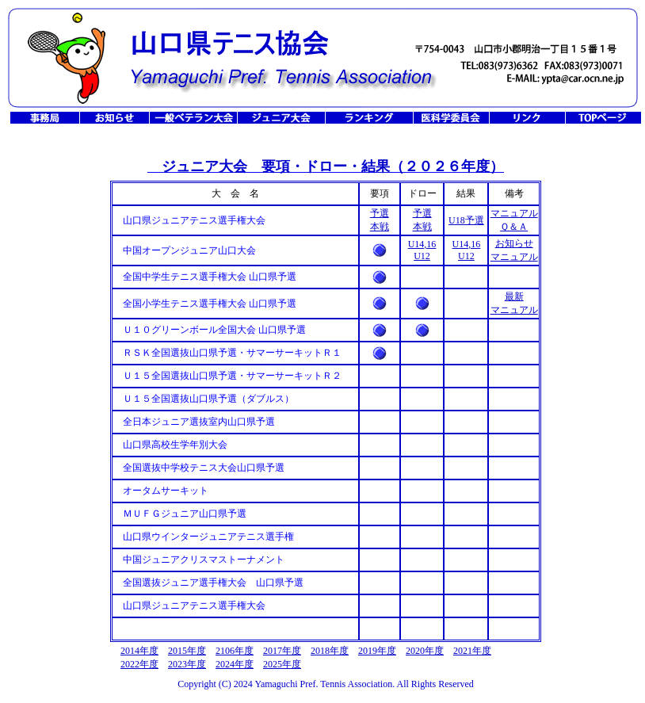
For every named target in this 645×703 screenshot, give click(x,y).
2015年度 (187, 650)
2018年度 (330, 650)
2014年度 (139, 650)
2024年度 (235, 664)
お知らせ (514, 243)
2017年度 (282, 650)
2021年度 (472, 650)
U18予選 (466, 220)
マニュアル (514, 213)
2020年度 (425, 650)
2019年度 (377, 650)
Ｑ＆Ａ (514, 226)
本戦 (379, 226)
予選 (379, 213)
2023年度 (187, 664)
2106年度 (235, 650)
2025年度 (282, 664)
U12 (422, 256)
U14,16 (422, 244)
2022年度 (139, 664)
